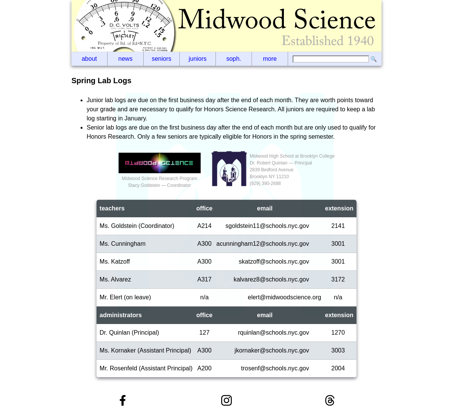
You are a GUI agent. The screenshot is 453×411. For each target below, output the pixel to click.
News (125, 58)
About (89, 58)
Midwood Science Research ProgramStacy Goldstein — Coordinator (160, 178)
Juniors (197, 58)
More (270, 58)
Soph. (233, 58)
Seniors (161, 58)
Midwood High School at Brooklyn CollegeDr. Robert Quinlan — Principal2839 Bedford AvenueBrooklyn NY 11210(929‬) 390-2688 (292, 169)
